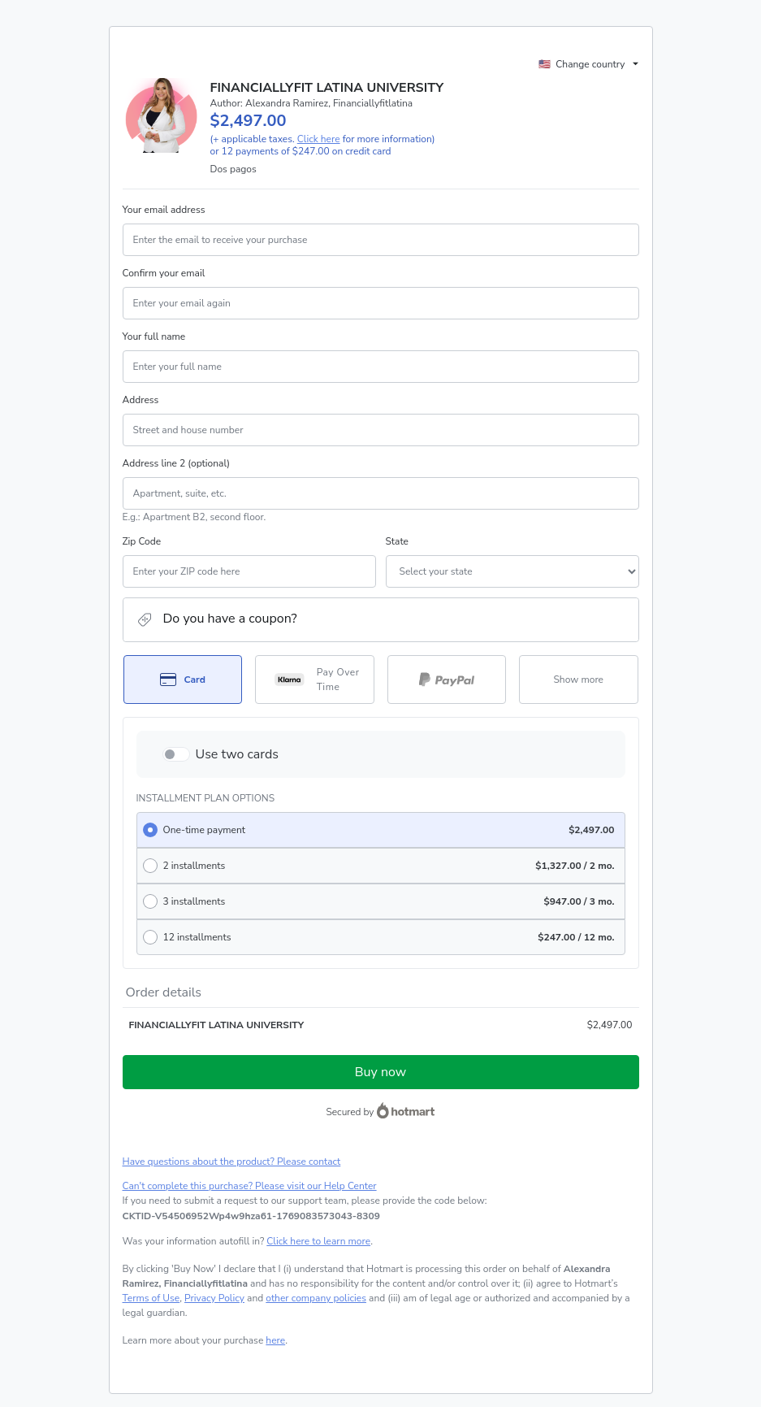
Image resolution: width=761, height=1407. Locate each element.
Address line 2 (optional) (177, 463)
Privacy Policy (214, 1298)
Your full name (154, 336)
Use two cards (237, 754)
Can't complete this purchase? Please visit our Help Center (250, 1185)
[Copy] (251, 1216)
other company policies (316, 1298)
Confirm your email (164, 273)
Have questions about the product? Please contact (232, 1161)
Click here (318, 138)
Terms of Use (151, 1298)
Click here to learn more (318, 1241)
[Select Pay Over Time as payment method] (315, 679)
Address (141, 399)
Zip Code (142, 541)
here (275, 1340)
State (397, 541)
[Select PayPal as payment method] (447, 679)
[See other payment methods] (579, 679)
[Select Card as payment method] (183, 679)
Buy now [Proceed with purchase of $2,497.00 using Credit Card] (380, 1072)
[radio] (380, 830)
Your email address (164, 209)
